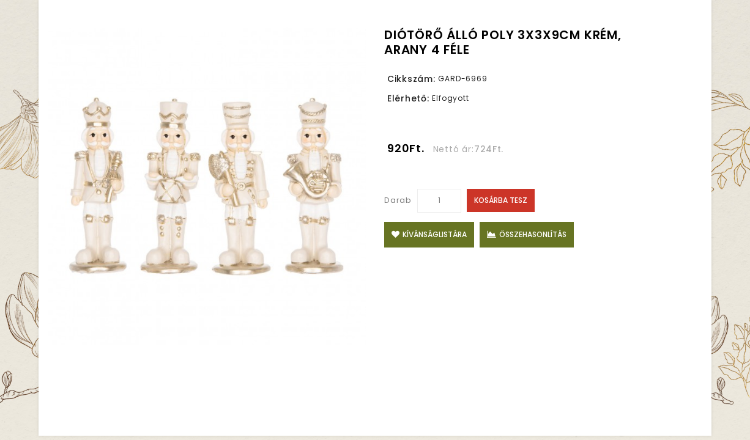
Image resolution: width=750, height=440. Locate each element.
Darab (398, 200)
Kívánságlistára (429, 234)
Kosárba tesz (500, 200)
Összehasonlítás (526, 234)
